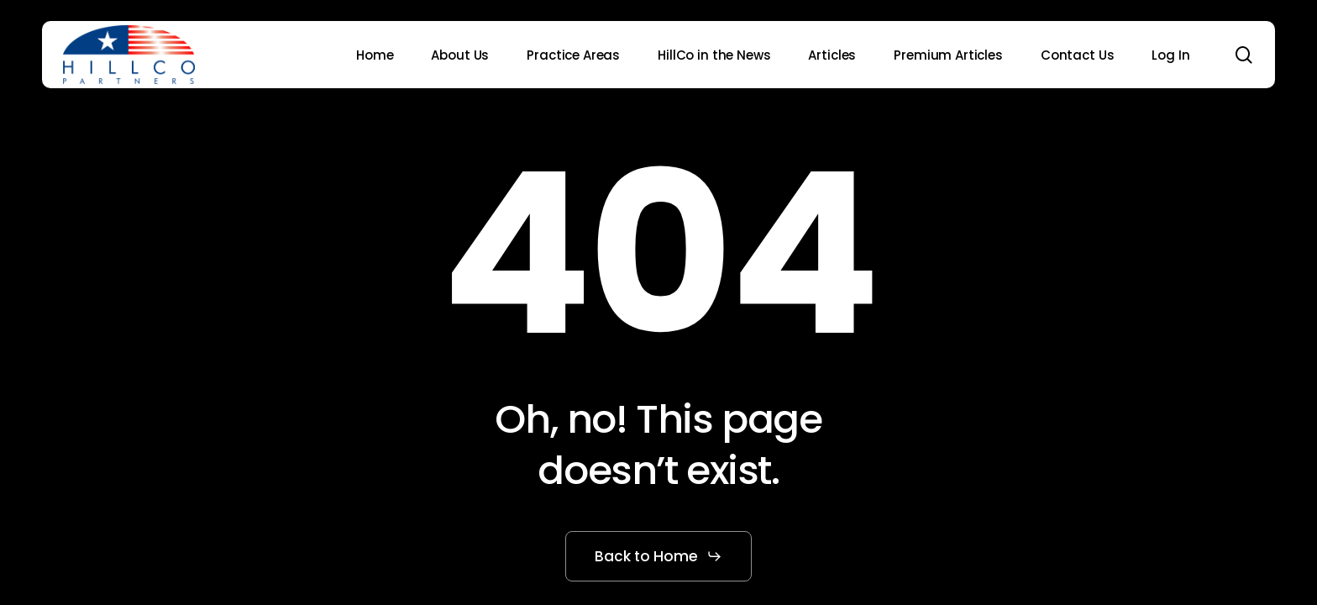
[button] (658, 556)
